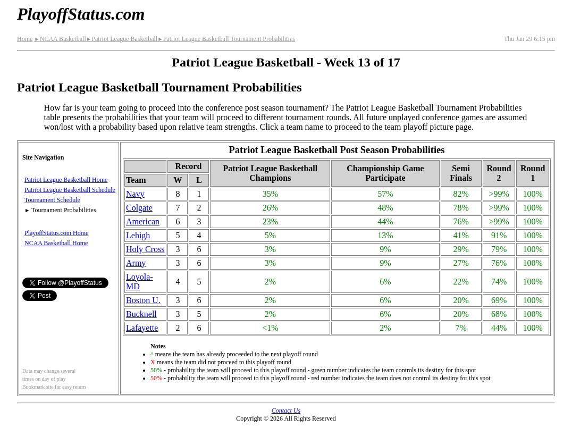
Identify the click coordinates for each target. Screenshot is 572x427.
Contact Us (286, 410)
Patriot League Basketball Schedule (69, 190)
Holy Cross (145, 249)
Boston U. (143, 300)
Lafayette (142, 327)
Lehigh (138, 235)
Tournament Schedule (52, 200)
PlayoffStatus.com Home (56, 233)
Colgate (139, 207)
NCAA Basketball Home (56, 243)
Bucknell (141, 314)
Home (24, 39)
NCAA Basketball (60, 39)
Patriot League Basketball (121, 39)
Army (136, 262)
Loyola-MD (139, 281)
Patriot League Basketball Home (65, 179)
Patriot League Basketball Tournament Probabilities (226, 39)
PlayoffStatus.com (81, 13)
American (142, 221)
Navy (135, 193)
